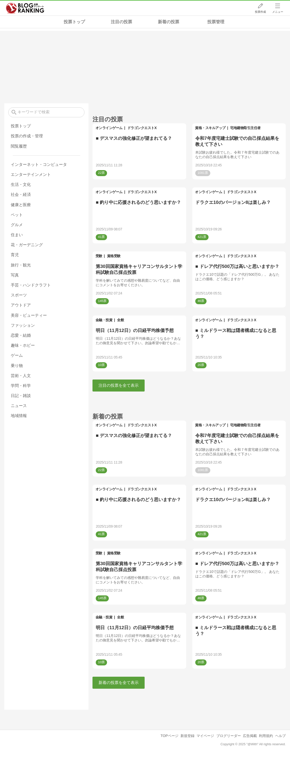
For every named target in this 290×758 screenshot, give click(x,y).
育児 (15, 255)
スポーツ (19, 295)
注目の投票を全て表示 (119, 385)
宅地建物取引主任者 (245, 128)
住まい (17, 235)
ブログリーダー (228, 736)
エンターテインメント (31, 174)
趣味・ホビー (23, 345)
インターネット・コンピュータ (39, 164)
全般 (120, 320)
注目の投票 (121, 22)
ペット (17, 215)
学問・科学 (21, 386)
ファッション (23, 325)
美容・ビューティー (29, 315)
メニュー (277, 11)
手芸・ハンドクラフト (31, 285)
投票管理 (215, 22)
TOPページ (169, 736)
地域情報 (19, 416)
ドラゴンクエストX (142, 128)
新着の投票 (168, 22)
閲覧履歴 (19, 146)
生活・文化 (21, 184)
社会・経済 (21, 194)
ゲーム (17, 355)
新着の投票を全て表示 (119, 682)
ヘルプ (280, 736)
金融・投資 (104, 320)
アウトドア (21, 305)
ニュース (19, 406)
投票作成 (260, 11)
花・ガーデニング (27, 245)
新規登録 (187, 736)
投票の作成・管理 (27, 136)
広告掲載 (250, 736)
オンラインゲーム (109, 128)
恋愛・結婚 (21, 335)
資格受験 (114, 256)
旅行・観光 (21, 265)
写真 (15, 275)
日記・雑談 (21, 396)
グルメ (17, 225)
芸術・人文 (21, 375)
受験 (98, 256)
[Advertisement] (145, 66)
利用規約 (266, 736)
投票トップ (74, 22)
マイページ (205, 736)
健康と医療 (21, 205)
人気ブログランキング (25, 8)
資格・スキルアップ (210, 128)
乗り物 (17, 365)
